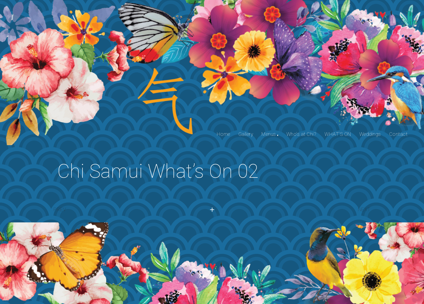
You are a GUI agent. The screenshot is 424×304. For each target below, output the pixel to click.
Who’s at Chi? (301, 134)
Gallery (246, 134)
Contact (398, 134)
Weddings (370, 134)
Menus (268, 134)
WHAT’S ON (338, 134)
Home (223, 134)
